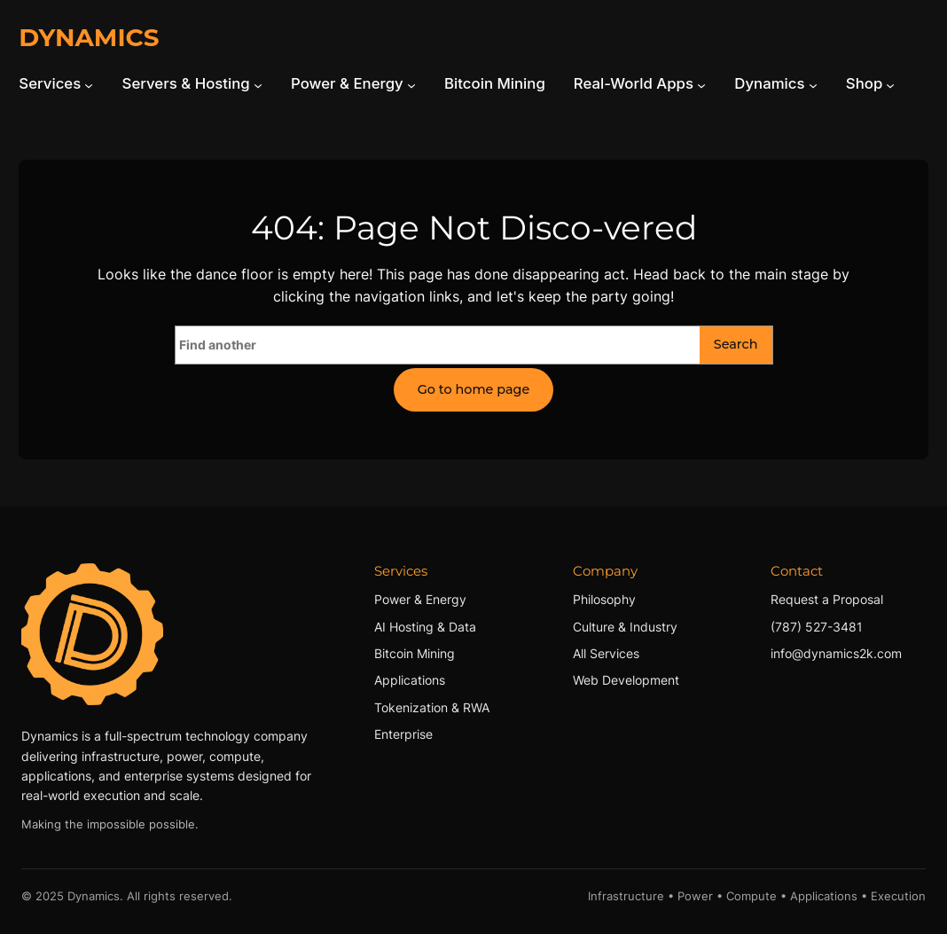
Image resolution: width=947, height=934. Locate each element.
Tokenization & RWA (431, 707)
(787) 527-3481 (817, 626)
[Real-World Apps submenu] (701, 84)
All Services (606, 653)
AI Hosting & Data (425, 626)
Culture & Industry (625, 626)
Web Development (626, 679)
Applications (409, 679)
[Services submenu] (88, 84)
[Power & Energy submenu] (411, 84)
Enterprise (403, 734)
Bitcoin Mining (414, 653)
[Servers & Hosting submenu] (258, 84)
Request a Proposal (827, 599)
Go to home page (474, 389)
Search (736, 344)
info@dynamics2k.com (836, 653)
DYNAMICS (89, 37)
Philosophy (604, 599)
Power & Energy (420, 599)
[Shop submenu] (890, 84)
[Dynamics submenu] (813, 84)
